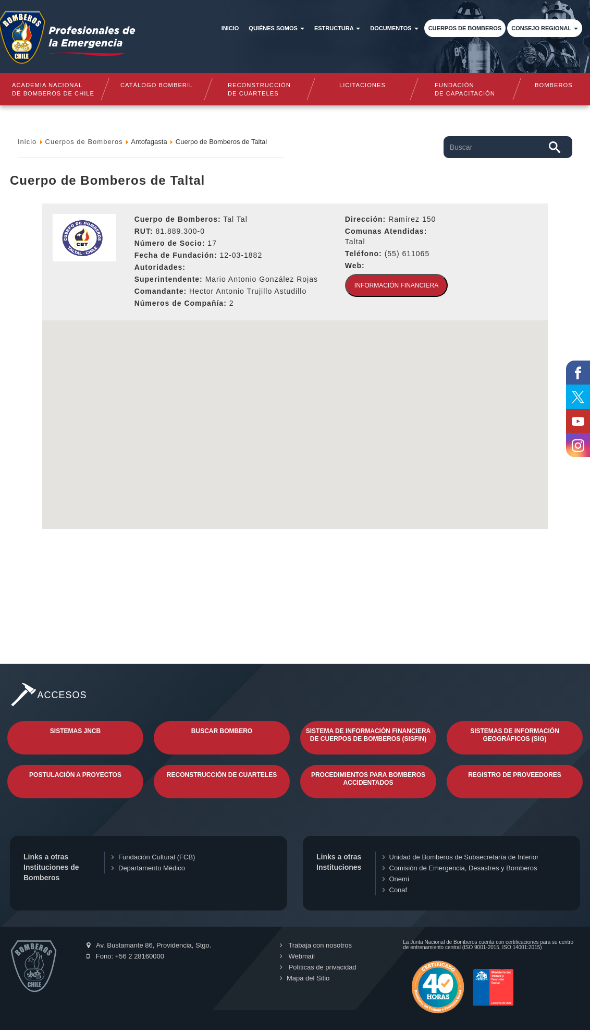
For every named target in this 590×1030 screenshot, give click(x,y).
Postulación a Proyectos (75, 775)
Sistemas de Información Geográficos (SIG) (514, 734)
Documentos (394, 28)
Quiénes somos (276, 28)
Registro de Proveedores (514, 775)
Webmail (297, 956)
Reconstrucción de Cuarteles (222, 775)
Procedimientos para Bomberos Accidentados (368, 778)
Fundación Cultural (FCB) (153, 857)
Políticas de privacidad (318, 967)
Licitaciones (362, 85)
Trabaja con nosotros (316, 945)
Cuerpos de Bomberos (465, 28)
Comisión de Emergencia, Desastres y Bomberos (460, 868)
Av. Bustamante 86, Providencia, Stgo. (149, 945)
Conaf (395, 890)
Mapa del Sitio (304, 978)
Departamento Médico (148, 868)
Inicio (230, 28)
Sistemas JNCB (75, 731)
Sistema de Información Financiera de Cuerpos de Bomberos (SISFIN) (368, 734)
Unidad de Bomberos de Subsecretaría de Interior (461, 857)
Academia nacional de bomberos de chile (53, 89)
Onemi (396, 879)
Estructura (337, 28)
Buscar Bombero (221, 731)
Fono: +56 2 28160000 (125, 956)
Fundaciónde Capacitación (465, 89)
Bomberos (554, 85)
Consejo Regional (544, 28)
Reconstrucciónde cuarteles (259, 89)
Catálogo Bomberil (156, 85)
